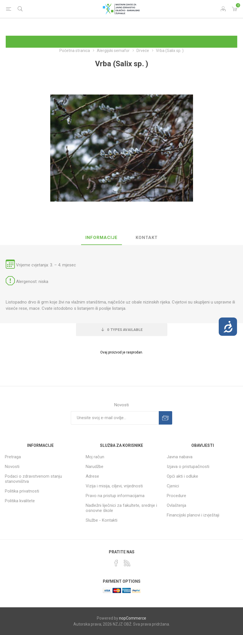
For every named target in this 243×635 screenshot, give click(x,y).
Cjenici (173, 486)
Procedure (176, 495)
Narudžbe (94, 466)
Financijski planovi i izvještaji (193, 515)
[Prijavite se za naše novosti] (115, 418)
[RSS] (127, 563)
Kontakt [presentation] (147, 237)
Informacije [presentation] (101, 237)
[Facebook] (116, 563)
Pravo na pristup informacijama (115, 495)
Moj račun (95, 456)
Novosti (12, 466)
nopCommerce (132, 618)
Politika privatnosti (22, 491)
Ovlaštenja (176, 505)
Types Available (124, 329)
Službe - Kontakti (101, 520)
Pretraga (13, 456)
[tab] (101, 238)
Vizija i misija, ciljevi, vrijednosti (114, 486)
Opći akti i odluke (182, 476)
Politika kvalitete (20, 500)
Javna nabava (179, 456)
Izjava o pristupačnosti (188, 466)
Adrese (92, 476)
